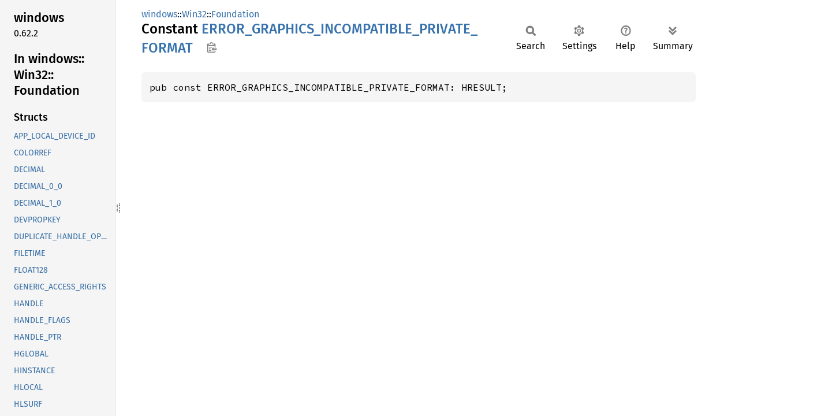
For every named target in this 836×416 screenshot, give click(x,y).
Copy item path (211, 47)
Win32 (194, 14)
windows (159, 14)
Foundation (235, 14)
